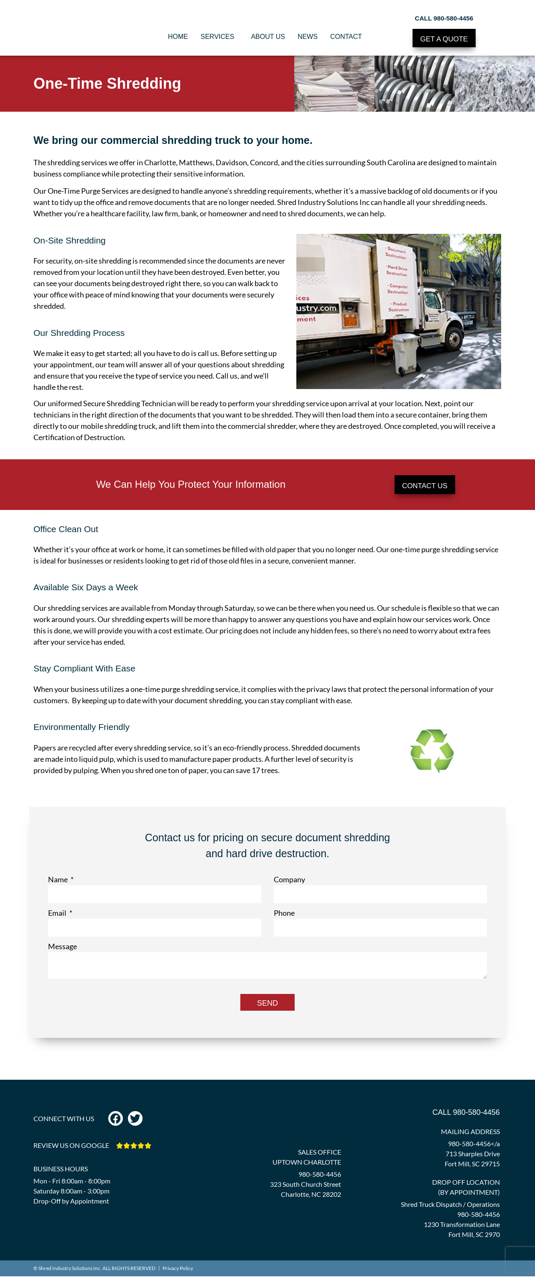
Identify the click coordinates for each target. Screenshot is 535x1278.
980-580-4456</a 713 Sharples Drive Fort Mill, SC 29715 (472, 1155)
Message (62, 948)
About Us (268, 36)
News (308, 36)
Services (220, 37)
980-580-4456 (319, 1176)
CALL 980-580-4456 (444, 16)
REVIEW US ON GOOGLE (71, 1147)
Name (58, 881)
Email (58, 914)
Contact (348, 37)
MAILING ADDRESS (470, 1133)
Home (178, 36)
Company (289, 881)
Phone (284, 914)
